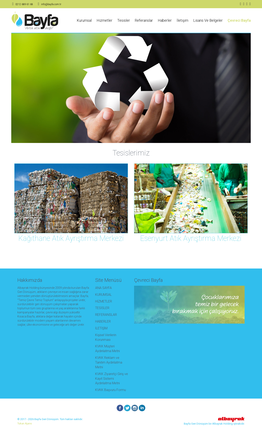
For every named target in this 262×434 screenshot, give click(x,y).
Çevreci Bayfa (239, 20)
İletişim (182, 20)
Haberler (165, 20)
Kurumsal (84, 20)
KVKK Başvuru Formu (110, 390)
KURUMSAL (103, 295)
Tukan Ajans (24, 423)
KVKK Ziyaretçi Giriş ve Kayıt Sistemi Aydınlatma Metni (111, 378)
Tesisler (123, 20)
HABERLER (103, 321)
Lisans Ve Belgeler (208, 20)
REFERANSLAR (106, 315)
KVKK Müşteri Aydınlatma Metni (107, 348)
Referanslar (144, 20)
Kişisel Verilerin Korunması (105, 337)
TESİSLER (102, 308)
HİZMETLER (103, 301)
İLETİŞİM (101, 328)
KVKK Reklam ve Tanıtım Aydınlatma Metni (108, 362)
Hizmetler (104, 20)
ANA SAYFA (103, 288)
